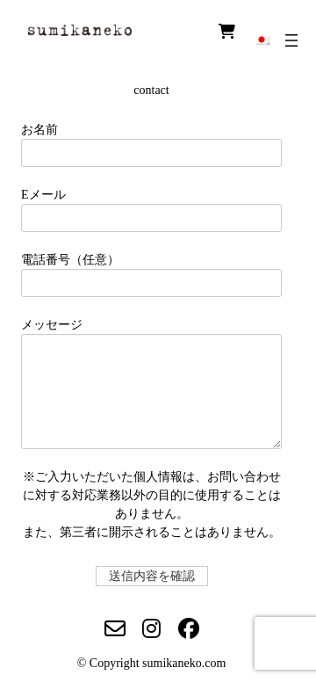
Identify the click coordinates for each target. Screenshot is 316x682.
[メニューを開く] (291, 40)
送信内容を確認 (156, 576)
